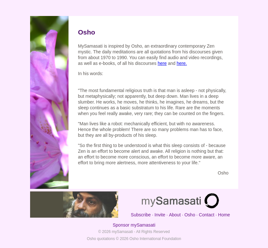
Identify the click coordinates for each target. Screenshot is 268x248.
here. (182, 63)
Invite (160, 214)
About (175, 214)
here (162, 63)
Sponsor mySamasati (134, 225)
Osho (189, 214)
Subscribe (141, 214)
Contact (206, 214)
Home (224, 214)
